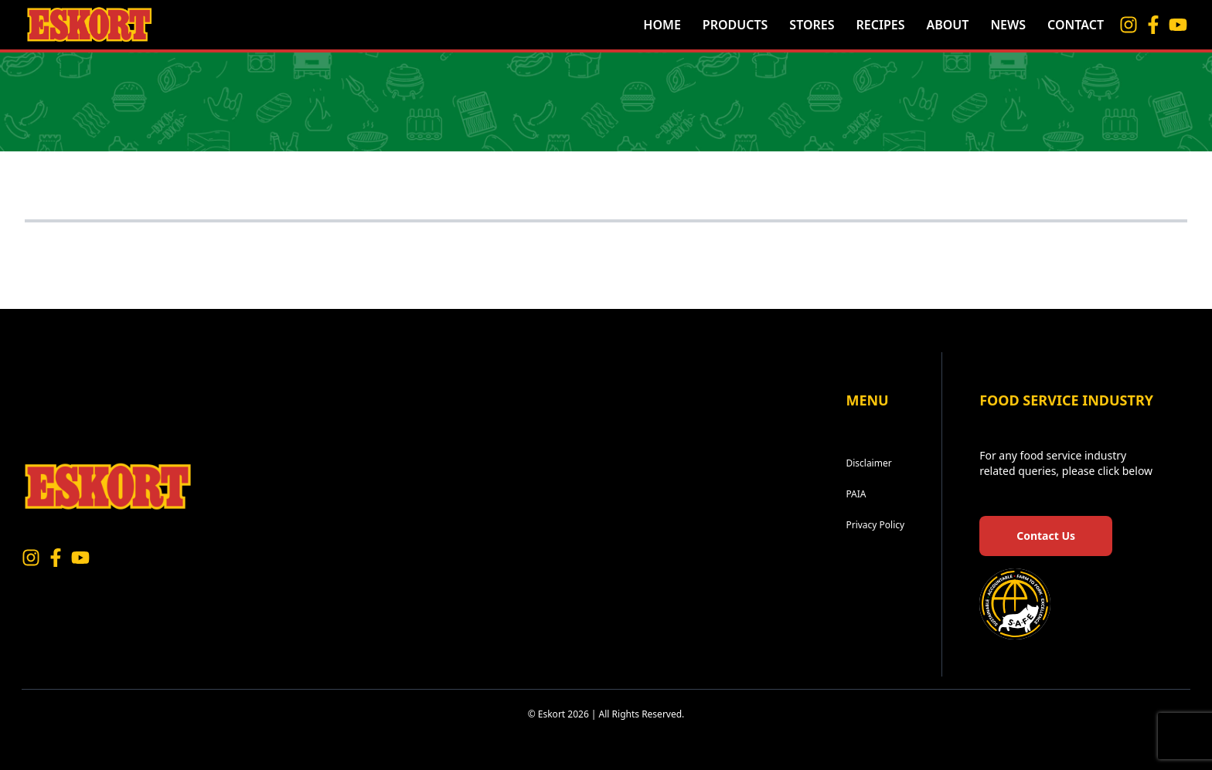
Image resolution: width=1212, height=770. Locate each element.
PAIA (856, 493)
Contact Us (1045, 535)
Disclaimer (868, 463)
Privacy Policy (875, 524)
